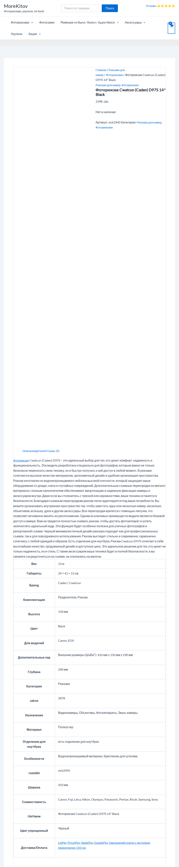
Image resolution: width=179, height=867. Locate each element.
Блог (7, 831)
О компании (72, 787)
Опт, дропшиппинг (16, 791)
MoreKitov (16, 6)
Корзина (9, 787)
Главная (101, 70)
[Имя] (65, 697)
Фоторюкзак (21, 180)
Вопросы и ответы (76, 797)
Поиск (110, 8)
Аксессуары (135, 22)
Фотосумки (47, 22)
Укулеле (16, 34)
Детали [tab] (42, 171)
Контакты (70, 791)
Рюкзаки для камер (109, 85)
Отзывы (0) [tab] (54, 171)
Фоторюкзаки (22, 22)
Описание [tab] (29, 171)
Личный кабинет (136, 787)
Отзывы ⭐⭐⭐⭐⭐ (160, 5)
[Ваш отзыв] (89, 674)
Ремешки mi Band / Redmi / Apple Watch (90, 22)
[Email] (113, 697)
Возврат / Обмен (136, 797)
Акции (34, 34)
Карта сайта (12, 836)
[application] (31, 22)
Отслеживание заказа (140, 791)
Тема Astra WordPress (118, 857)
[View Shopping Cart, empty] (171, 28)
